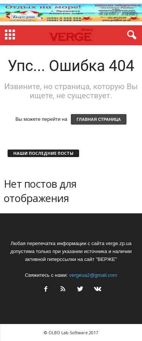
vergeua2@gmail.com (93, 275)
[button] (130, 35)
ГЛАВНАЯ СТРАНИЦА (98, 119)
